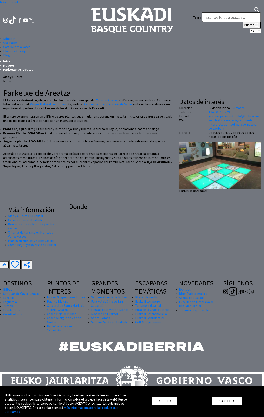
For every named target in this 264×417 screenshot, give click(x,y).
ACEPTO (165, 401)
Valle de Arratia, (107, 100)
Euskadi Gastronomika (151, 314)
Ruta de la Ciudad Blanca (152, 310)
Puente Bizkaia (57, 301)
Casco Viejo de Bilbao (62, 314)
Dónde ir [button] (9, 38)
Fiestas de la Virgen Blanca (109, 310)
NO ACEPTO (227, 401)
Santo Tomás (100, 318)
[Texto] (231, 17)
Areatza (239, 108)
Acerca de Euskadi (191, 298)
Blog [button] (6, 55)
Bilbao (7, 289)
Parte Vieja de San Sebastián (59, 328)
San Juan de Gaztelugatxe (21, 293)
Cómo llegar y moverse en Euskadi (32, 245)
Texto (197, 17)
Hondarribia (11, 310)
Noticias (185, 289)
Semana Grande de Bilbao (109, 297)
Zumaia (8, 306)
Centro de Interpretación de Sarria (108, 104)
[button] (256, 9)
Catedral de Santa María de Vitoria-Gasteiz (65, 307)
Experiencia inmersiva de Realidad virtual (196, 304)
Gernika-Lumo (13, 314)
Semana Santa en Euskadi (109, 322)
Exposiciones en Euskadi (25, 220)
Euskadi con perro (147, 301)
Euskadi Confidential (149, 318)
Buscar (251, 25)
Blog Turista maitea (193, 293)
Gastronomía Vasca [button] (16, 47)
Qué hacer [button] (10, 43)
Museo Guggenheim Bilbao (66, 297)
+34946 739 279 (219, 112)
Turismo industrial (148, 305)
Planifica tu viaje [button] (14, 51)
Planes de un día (146, 297)
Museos (9, 65)
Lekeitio (9, 298)
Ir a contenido (10, 2)
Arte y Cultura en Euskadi (25, 216)
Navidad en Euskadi (104, 314)
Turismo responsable (194, 310)
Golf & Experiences (148, 322)
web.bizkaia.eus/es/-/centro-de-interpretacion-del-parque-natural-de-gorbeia (234, 124)
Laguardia (10, 302)
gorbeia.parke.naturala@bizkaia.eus (234, 116)
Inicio (7, 61)
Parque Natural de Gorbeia (48, 104)
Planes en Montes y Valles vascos (31, 240)
